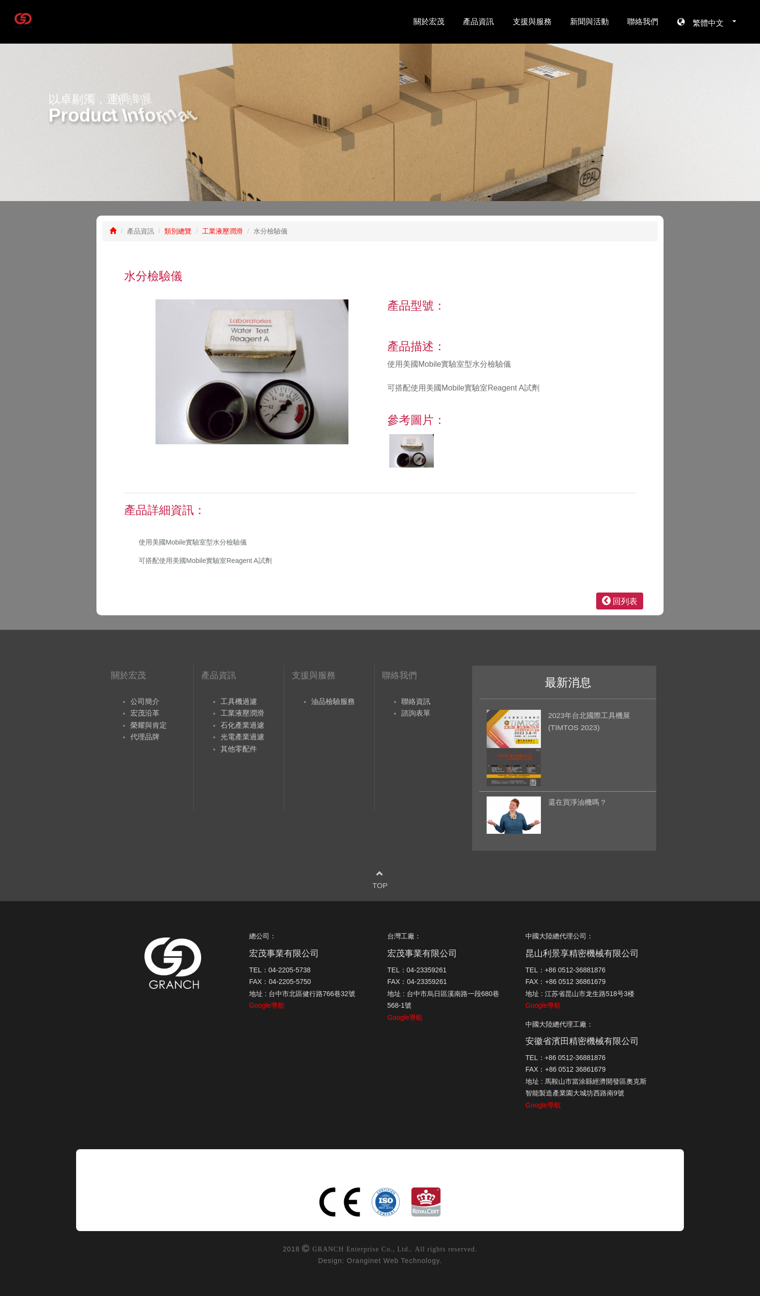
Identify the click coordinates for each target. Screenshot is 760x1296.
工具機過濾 (239, 701)
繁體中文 (710, 22)
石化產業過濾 (242, 725)
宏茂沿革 (144, 713)
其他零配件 (239, 749)
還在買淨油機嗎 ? (576, 802)
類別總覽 (177, 231)
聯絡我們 (642, 21)
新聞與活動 (589, 21)
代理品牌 (144, 737)
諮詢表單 (415, 713)
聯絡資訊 (415, 701)
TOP (379, 885)
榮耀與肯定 (148, 725)
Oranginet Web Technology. (394, 1261)
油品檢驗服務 (333, 701)
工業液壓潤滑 (222, 231)
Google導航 (267, 1005)
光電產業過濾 (242, 737)
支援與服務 (532, 21)
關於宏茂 (428, 21)
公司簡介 (144, 701)
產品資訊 (478, 21)
